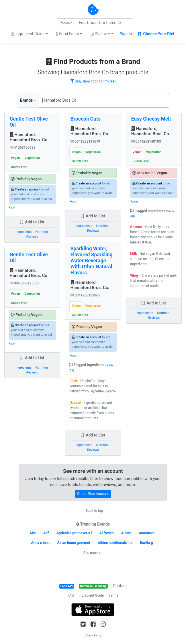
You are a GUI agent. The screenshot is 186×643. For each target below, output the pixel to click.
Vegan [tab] (15, 158)
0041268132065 (85, 295)
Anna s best (40, 543)
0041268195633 (25, 283)
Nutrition (41, 232)
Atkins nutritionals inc (115, 543)
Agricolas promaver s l (74, 533)
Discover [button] (100, 34)
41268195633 (23, 147)
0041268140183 (146, 141)
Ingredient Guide (91, 595)
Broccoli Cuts (86, 119)
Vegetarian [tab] (32, 158)
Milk (133, 254)
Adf (46, 533)
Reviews (32, 237)
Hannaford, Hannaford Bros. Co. (29, 137)
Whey (134, 276)
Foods (65, 23)
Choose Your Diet (156, 34)
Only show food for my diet (93, 81)
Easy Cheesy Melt (151, 119)
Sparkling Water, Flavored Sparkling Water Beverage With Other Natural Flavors (92, 261)
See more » (92, 553)
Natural (75, 403)
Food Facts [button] (67, 34)
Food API (66, 586)
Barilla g (146, 543)
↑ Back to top (93, 511)
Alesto (126, 533)
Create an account (27, 189)
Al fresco (106, 533)
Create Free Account (93, 494)
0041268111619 (85, 141)
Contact (120, 585)
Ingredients (23, 232)
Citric (73, 381)
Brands (26, 100)
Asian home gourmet (73, 543)
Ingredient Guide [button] (27, 34)
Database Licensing (93, 586)
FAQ (71, 595)
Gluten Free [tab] (19, 167)
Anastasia (147, 533)
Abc (33, 533)
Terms (113, 595)
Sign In (126, 34)
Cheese (136, 227)
